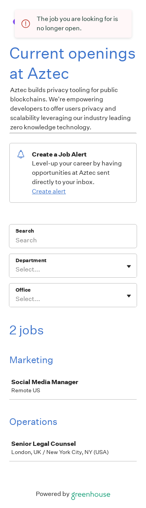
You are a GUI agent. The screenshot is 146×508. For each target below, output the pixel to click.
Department (31, 260)
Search (25, 231)
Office (23, 290)
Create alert (49, 191)
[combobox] (16, 269)
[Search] (73, 241)
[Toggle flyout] (129, 266)
